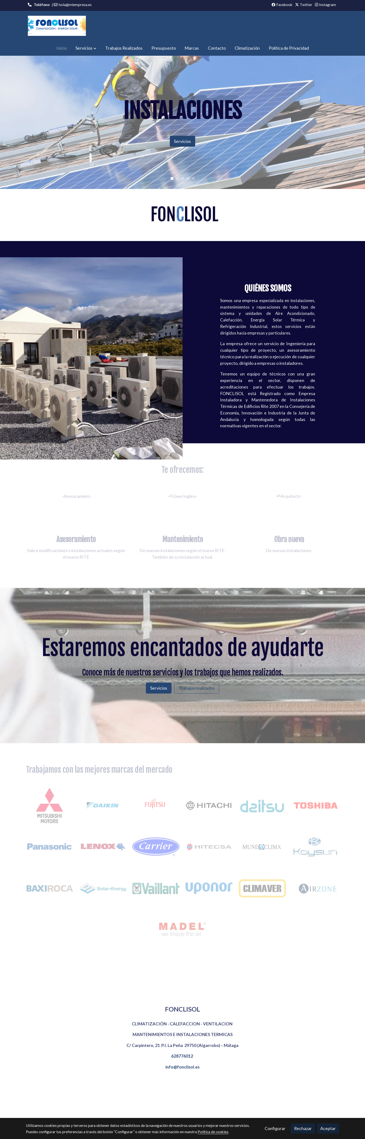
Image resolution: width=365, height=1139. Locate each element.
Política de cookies (156, 1110)
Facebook (282, 4)
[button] (86, 48)
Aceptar (328, 1128)
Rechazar (303, 1128)
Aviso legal (129, 1110)
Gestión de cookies (189, 1110)
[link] (57, 26)
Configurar (275, 1128)
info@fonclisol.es (182, 1066)
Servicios (182, 141)
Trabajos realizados (197, 688)
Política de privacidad (225, 1110)
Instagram (325, 4)
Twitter (303, 4)
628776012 (182, 1056)
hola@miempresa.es (75, 4)
